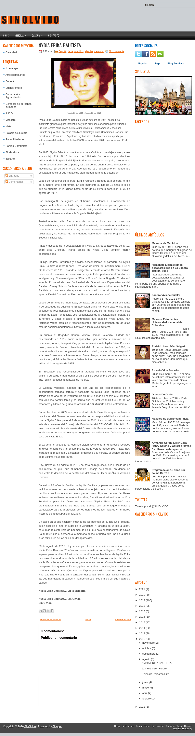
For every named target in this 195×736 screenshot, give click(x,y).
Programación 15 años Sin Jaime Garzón (168, 471)
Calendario (11, 52)
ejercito (89, 51)
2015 (142, 622)
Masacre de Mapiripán (165, 243)
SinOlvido (30, 726)
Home (6, 35)
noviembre (148, 642)
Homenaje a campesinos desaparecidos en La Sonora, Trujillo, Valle (170, 267)
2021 (142, 589)
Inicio (88, 619)
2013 (142, 633)
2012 (142, 638)
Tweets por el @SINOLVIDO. (152, 506)
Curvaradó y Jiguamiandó (13, 96)
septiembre (149, 653)
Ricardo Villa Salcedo (165, 370)
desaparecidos (75, 51)
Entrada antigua (123, 619)
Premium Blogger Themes (179, 726)
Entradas (12, 175)
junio (145, 682)
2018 (142, 605)
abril (145, 693)
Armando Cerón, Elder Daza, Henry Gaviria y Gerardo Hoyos (171, 444)
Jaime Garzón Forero (154, 668)
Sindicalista (12, 152)
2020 (142, 594)
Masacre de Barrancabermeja (170, 418)
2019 (142, 600)
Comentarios (14, 181)
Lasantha (159, 726)
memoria (99, 51)
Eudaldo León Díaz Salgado (169, 346)
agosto (146, 659)
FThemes (129, 726)
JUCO (9, 113)
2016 (142, 616)
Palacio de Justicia (16, 132)
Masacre (10, 119)
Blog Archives (176, 63)
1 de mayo (11, 68)
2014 (142, 627)
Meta (8, 126)
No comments (116, 51)
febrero (147, 698)
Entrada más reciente (50, 619)
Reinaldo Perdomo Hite (155, 674)
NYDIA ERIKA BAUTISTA (60, 45)
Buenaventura (13, 87)
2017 (142, 611)
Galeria (38, 34)
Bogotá (9, 81)
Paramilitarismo (14, 139)
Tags (157, 63)
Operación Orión (162, 394)
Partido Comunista (16, 145)
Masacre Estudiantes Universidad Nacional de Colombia (167, 322)
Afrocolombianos (15, 74)
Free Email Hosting (182, 728)
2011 (142, 706)
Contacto (53, 35)
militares (10, 158)
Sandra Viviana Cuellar (166, 295)
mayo (146, 687)
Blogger (57, 726)
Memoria (22, 34)
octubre (147, 648)
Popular (142, 63)
